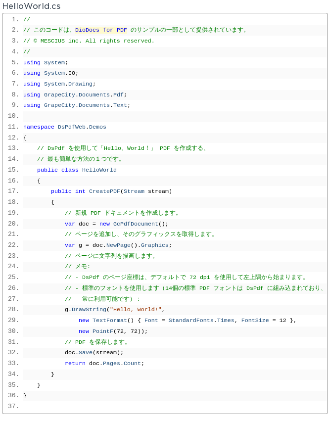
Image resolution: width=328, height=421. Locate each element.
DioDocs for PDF (101, 30)
